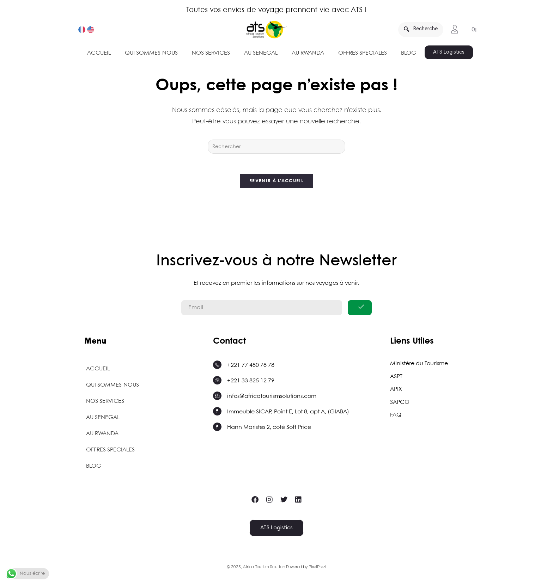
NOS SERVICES (211, 53)
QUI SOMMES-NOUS (151, 53)
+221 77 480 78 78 (250, 367)
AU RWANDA (308, 53)
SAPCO (399, 403)
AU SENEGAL (261, 53)
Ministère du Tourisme (419, 365)
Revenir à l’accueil (276, 182)
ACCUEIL (99, 53)
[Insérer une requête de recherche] (276, 147)
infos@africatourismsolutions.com (271, 398)
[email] (261, 309)
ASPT (396, 378)
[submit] (360, 309)
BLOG (408, 53)
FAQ (395, 416)
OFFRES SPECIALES (362, 53)
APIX (396, 390)
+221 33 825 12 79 (250, 382)
